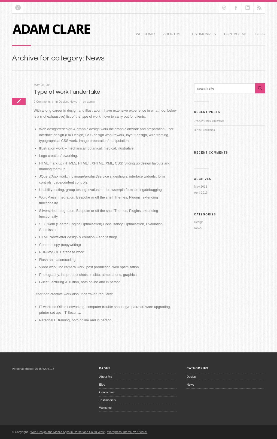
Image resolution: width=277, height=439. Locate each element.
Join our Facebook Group (236, 7)
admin (91, 101)
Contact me (235, 34)
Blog (260, 34)
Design (63, 101)
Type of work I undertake (67, 92)
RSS (259, 7)
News (73, 101)
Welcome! (145, 34)
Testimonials (203, 34)
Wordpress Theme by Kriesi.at (127, 432)
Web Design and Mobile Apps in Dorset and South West (68, 432)
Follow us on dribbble (224, 7)
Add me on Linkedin (247, 7)
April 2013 (201, 192)
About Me (172, 34)
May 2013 (200, 186)
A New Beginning (204, 129)
